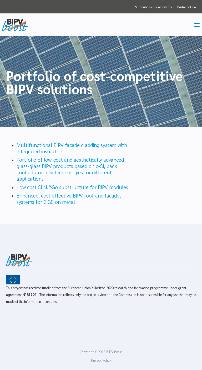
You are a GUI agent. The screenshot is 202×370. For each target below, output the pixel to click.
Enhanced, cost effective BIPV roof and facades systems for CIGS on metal (69, 198)
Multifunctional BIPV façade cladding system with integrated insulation (72, 148)
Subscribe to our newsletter (153, 7)
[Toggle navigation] (197, 25)
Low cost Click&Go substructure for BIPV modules (72, 187)
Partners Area (186, 7)
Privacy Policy (101, 360)
